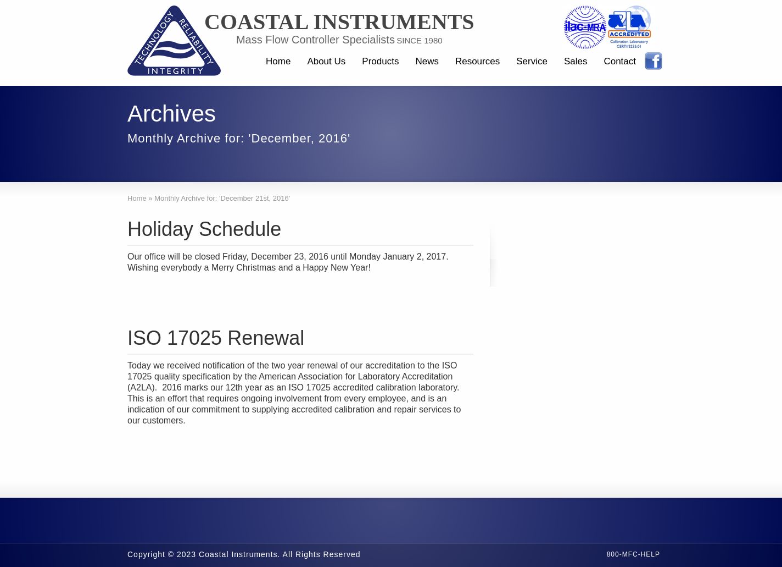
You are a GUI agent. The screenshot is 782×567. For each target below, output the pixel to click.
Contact (620, 61)
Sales (576, 61)
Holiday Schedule (204, 229)
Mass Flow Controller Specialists (315, 40)
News (427, 61)
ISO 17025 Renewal (215, 338)
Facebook (653, 61)
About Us (326, 61)
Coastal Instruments (339, 22)
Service (532, 61)
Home (278, 61)
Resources (477, 61)
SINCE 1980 (419, 40)
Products (380, 61)
